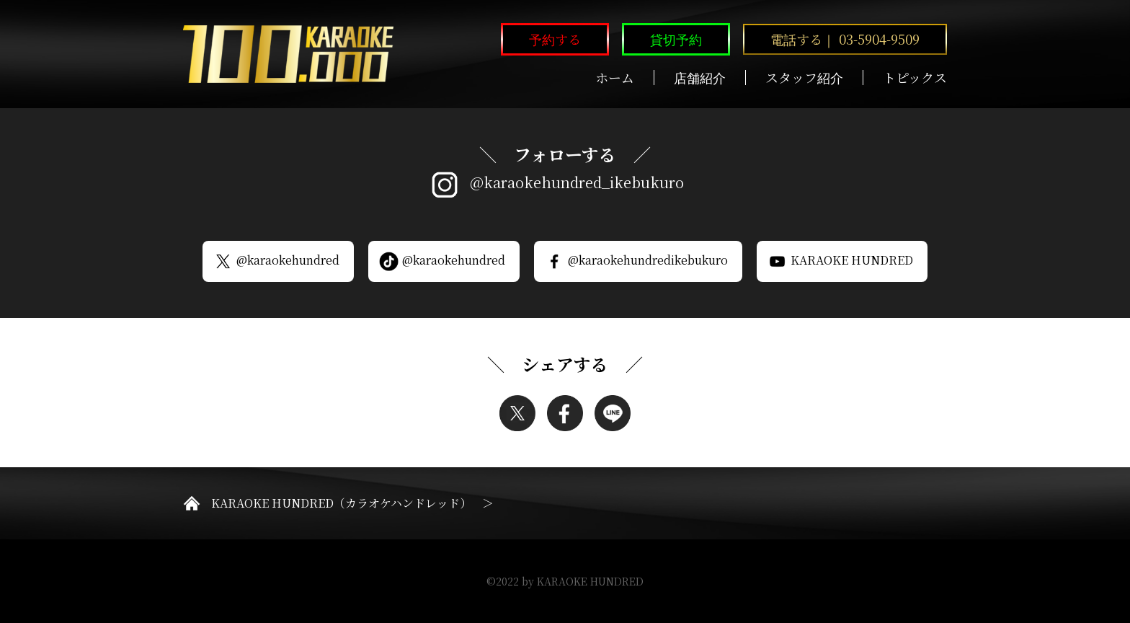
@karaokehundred (276, 260)
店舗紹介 (700, 77)
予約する (555, 39)
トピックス (915, 77)
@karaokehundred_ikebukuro (577, 182)
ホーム (614, 77)
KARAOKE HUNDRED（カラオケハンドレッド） (341, 503)
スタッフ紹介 (804, 77)
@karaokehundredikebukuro (636, 260)
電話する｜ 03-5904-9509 (845, 39)
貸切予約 (676, 39)
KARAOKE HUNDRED (840, 260)
